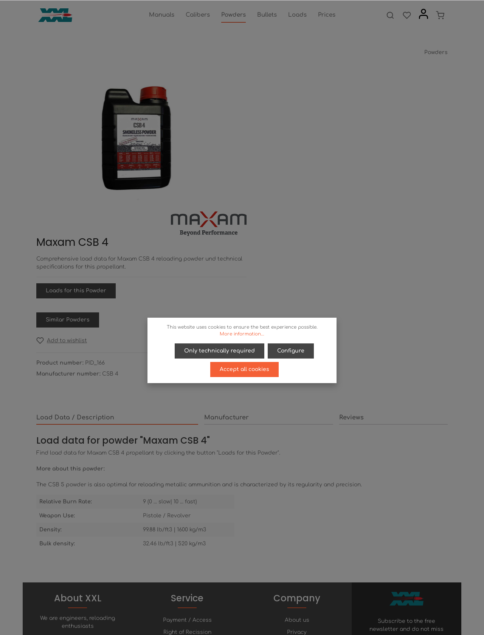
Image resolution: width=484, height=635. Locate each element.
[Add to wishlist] (275, 202)
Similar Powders (281, 181)
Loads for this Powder (289, 152)
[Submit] (440, 539)
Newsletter (187, 553)
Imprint (297, 540)
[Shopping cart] (440, 15)
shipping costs (279, 625)
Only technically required (220, 351)
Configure (290, 351)
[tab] (117, 279)
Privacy (297, 516)
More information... (242, 334)
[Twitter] (236, 608)
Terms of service (297, 528)
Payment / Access (187, 504)
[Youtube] (249, 608)
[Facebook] (223, 608)
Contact (187, 540)
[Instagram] (261, 608)
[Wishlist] (406, 15)
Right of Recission (187, 516)
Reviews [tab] (351, 279)
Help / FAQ (187, 528)
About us (297, 504)
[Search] (390, 15)
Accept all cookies (244, 369)
